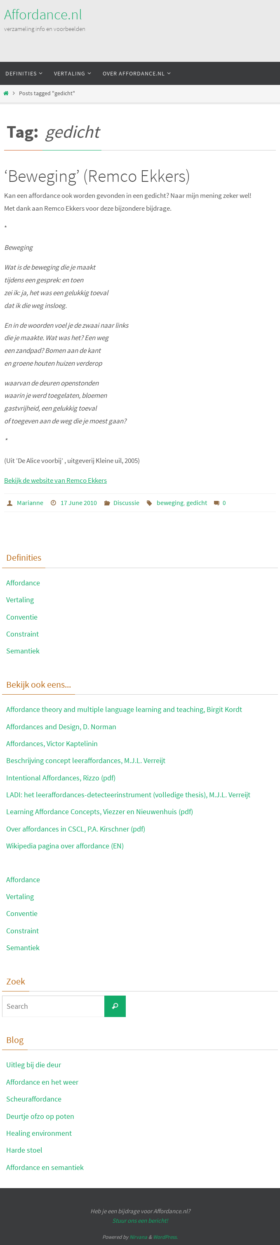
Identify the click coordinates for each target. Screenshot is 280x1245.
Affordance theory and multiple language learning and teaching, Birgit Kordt (124, 709)
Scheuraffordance (33, 1099)
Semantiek (23, 650)
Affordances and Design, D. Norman (61, 726)
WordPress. (165, 1236)
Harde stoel (24, 1150)
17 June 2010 (79, 502)
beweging (170, 502)
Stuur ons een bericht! (140, 1220)
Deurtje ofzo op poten (40, 1116)
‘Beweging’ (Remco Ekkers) (97, 175)
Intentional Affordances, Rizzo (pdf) (60, 777)
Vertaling (20, 599)
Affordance (23, 582)
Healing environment (39, 1133)
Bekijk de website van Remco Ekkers (55, 480)
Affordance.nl (43, 14)
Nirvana (138, 1236)
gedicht (196, 502)
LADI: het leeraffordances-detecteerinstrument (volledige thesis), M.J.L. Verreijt (128, 794)
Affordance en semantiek (45, 1167)
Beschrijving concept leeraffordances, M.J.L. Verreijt (85, 760)
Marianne (30, 502)
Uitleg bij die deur (33, 1064)
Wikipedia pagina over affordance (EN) (65, 845)
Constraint (22, 634)
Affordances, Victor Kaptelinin (52, 743)
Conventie (22, 617)
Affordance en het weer (42, 1082)
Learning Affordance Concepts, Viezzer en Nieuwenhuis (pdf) (99, 811)
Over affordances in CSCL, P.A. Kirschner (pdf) (75, 829)
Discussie (126, 502)
